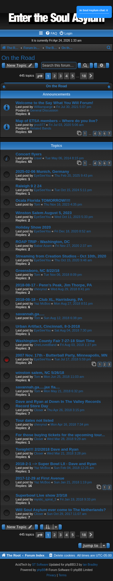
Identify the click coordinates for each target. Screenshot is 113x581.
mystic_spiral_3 (45, 499)
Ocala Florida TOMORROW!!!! (43, 200)
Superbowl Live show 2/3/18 (41, 495)
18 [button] (84, 75)
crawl (37, 158)
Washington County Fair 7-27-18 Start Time (55, 341)
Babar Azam (42, 245)
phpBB (41, 570)
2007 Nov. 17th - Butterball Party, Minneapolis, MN (61, 355)
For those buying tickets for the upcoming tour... (60, 435)
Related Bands (40, 128)
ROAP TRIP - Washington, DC (43, 241)
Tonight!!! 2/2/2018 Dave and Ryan (47, 449)
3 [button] (60, 75)
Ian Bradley (90, 564)
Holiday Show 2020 (33, 227)
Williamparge (43, 107)
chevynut (40, 289)
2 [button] (54, 75)
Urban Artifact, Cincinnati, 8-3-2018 (48, 326)
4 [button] (66, 75)
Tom (37, 204)
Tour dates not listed (35, 420)
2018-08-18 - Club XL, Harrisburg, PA (49, 299)
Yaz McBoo (42, 303)
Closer (38, 410)
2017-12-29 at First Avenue (40, 478)
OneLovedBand (45, 345)
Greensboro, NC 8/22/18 (37, 270)
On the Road (18, 58)
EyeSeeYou (42, 175)
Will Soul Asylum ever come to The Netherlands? (61, 510)
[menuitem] (51, 33)
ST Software (40, 564)
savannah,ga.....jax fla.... (38, 387)
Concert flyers (29, 154)
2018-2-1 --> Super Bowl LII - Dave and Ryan (56, 464)
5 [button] (73, 75)
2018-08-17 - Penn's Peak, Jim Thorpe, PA (54, 285)
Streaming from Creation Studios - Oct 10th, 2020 (61, 256)
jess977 (39, 125)
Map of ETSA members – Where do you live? (57, 121)
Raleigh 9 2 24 (28, 186)
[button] (40, 76)
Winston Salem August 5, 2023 (44, 213)
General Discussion (44, 110)
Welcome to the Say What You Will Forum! (54, 103)
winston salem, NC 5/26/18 (40, 372)
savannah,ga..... (30, 314)
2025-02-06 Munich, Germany (42, 171)
